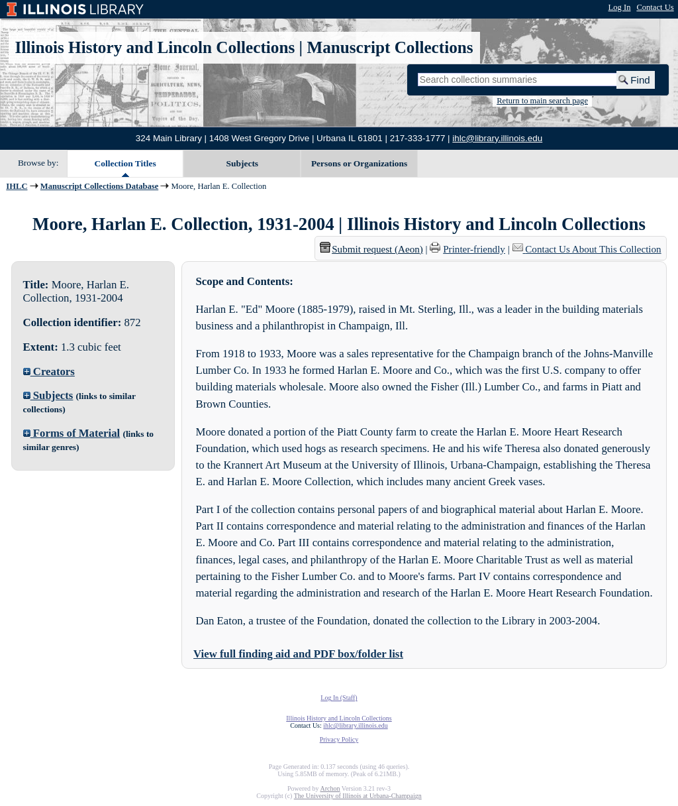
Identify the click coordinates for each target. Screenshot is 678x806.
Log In (619, 7)
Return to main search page (542, 100)
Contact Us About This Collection (593, 249)
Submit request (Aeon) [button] (371, 249)
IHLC (16, 186)
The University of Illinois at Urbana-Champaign (358, 795)
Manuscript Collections (390, 47)
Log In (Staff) (338, 697)
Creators (49, 371)
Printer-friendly (474, 249)
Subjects (242, 163)
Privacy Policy (339, 739)
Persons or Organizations (359, 163)
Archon (330, 788)
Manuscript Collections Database (99, 186)
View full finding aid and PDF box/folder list (298, 654)
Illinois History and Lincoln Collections (155, 47)
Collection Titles (125, 163)
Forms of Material (72, 433)
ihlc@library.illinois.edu (497, 138)
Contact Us (654, 7)
